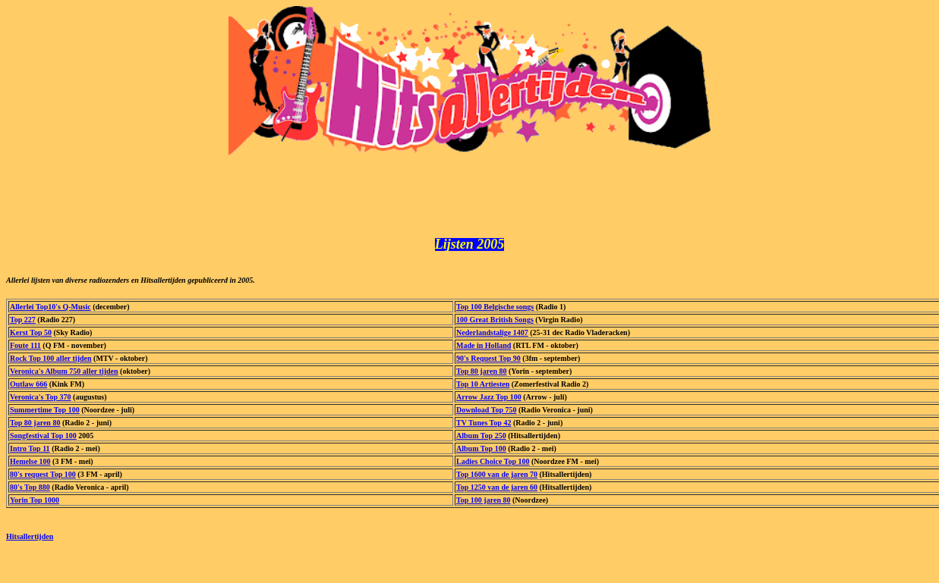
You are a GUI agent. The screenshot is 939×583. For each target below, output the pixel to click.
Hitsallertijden (29, 541)
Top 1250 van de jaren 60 (496, 491)
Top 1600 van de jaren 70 (496, 479)
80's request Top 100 (43, 479)
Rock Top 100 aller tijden (51, 363)
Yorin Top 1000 (34, 504)
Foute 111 (25, 350)
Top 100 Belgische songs (495, 311)
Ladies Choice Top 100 (492, 466)
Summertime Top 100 (45, 414)
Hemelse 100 (30, 466)
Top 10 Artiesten (482, 388)
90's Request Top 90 (488, 363)
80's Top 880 (30, 491)
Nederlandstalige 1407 (492, 337)
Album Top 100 (481, 453)
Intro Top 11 (30, 453)
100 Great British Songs (495, 324)
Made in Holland (483, 350)
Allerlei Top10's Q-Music (50, 311)
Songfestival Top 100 (43, 440)
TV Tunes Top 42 (483, 427)
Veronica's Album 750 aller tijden (64, 375)
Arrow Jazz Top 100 (488, 401)
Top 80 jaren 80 (481, 375)
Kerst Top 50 (31, 337)
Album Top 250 (481, 440)
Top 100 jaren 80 (483, 504)
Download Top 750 (486, 414)
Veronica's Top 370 (40, 401)
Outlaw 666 (28, 388)
